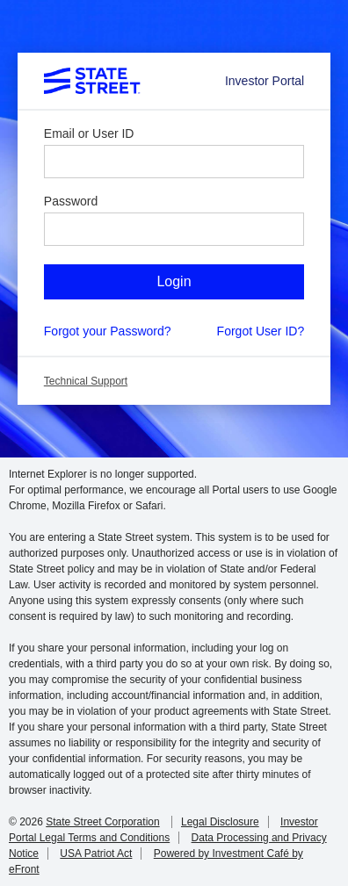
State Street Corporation (102, 822)
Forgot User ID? (261, 331)
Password (71, 201)
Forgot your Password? (107, 331)
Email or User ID (89, 133)
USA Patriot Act (96, 853)
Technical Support (85, 381)
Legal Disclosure (220, 822)
